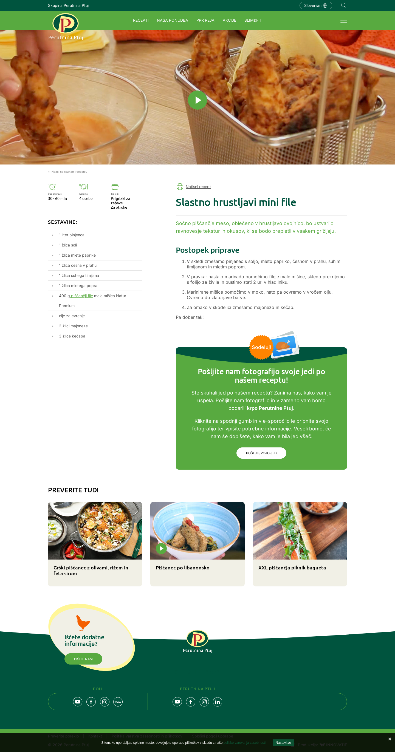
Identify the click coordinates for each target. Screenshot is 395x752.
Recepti (141, 20)
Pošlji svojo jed (261, 453)
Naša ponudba (172, 20)
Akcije (229, 20)
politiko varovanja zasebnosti (245, 743)
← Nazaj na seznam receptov (67, 171)
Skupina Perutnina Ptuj (68, 5)
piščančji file (81, 295)
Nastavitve (283, 743)
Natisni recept (198, 186)
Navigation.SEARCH (343, 5)
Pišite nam (83, 659)
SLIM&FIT (253, 20)
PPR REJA (205, 20)
